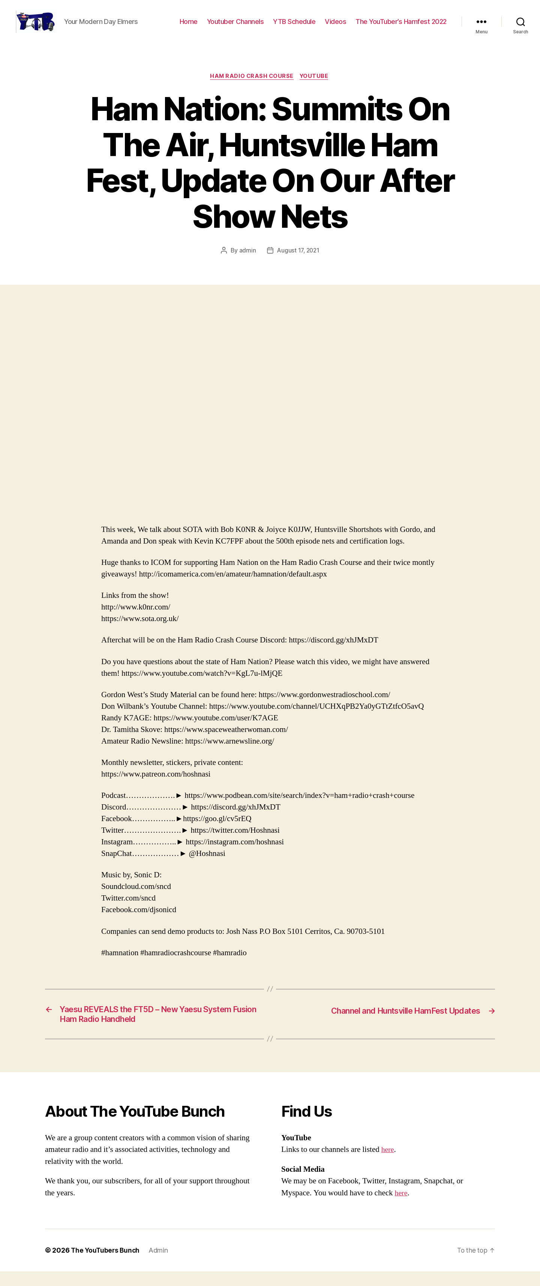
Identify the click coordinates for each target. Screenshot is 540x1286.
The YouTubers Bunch (106, 1265)
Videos (335, 27)
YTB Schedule (294, 27)
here (388, 1164)
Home (189, 27)
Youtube (316, 88)
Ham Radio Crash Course (251, 88)
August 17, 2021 (298, 262)
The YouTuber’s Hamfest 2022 (401, 27)
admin (246, 262)
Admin (160, 1265)
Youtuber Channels (235, 27)
